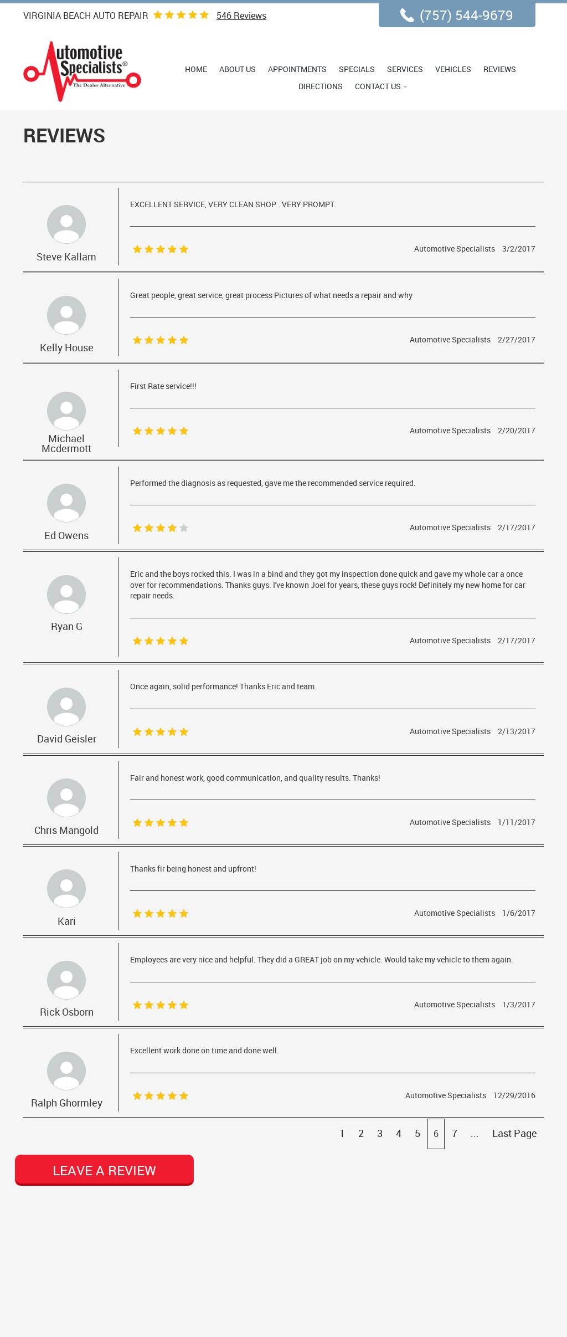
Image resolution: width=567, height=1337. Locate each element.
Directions (320, 86)
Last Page (514, 1133)
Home (196, 69)
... (475, 1133)
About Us (237, 69)
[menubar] (351, 77)
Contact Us (378, 86)
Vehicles (453, 69)
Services (405, 69)
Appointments (297, 69)
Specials (357, 69)
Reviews (241, 15)
